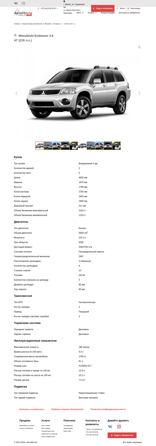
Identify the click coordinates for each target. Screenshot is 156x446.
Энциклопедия (108, 12)
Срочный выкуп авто (48, 431)
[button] (139, 47)
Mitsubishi (49, 24)
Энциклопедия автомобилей (33, 24)
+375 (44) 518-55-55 (92, 432)
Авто (80, 12)
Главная (18, 24)
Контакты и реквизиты (129, 12)
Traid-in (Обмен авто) (48, 436)
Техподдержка (68, 425)
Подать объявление (122, 435)
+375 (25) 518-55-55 (92, 435)
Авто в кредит (45, 428)
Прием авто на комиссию (49, 434)
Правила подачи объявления (67, 409)
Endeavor (58, 24)
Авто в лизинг (45, 425)
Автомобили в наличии (26, 425)
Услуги (92, 12)
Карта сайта (67, 431)
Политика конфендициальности (108, 409)
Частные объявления (26, 428)
